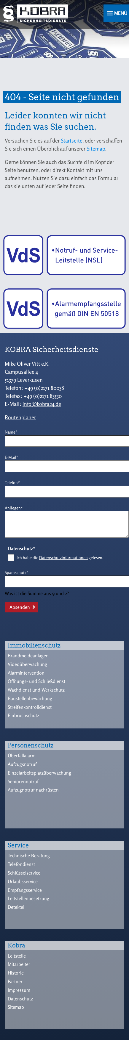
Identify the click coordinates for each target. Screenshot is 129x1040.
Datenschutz (20, 999)
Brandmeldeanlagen (28, 656)
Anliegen (14, 507)
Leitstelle (17, 956)
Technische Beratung (29, 855)
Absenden (19, 607)
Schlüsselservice (24, 873)
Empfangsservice (25, 890)
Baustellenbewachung (30, 698)
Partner (15, 981)
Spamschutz (16, 572)
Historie (16, 973)
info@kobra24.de (42, 404)
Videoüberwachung (27, 664)
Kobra (16, 945)
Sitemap (96, 148)
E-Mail (14, 457)
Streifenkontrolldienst (30, 707)
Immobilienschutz (34, 645)
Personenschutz (30, 745)
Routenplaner (20, 417)
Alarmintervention (26, 673)
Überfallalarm (22, 756)
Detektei (16, 907)
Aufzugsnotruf (22, 764)
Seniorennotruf (23, 781)
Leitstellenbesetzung (28, 898)
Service (18, 845)
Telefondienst (21, 864)
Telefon (14, 482)
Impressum (19, 990)
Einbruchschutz (23, 715)
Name (14, 431)
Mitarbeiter (19, 964)
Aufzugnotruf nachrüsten (33, 790)
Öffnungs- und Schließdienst (36, 681)
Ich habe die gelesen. (60, 557)
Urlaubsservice (23, 881)
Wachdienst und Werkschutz (36, 690)
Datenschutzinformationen (63, 557)
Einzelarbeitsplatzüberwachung (39, 773)
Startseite (71, 140)
